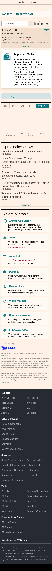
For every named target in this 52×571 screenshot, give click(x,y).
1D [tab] (5, 105)
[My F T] (48, 8)
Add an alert (17, 248)
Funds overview (18, 330)
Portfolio (14, 271)
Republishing (7, 475)
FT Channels (33, 470)
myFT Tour (32, 403)
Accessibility (33, 398)
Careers (31, 408)
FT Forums (6, 527)
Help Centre (7, 403)
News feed (32, 501)
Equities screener (19, 315)
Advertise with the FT (37, 460)
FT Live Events (8, 522)
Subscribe (20, 2)
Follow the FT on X (36, 465)
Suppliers (31, 413)
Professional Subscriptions (13, 470)
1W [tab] (14, 105)
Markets (6, 14)
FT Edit (4, 506)
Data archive (16, 286)
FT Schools (32, 475)
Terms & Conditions (11, 424)
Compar (42, 105)
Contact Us (6, 408)
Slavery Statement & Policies (13, 449)
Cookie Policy (8, 434)
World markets (17, 300)
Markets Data (25, 14)
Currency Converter (36, 511)
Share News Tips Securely (13, 460)
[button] (3, 8)
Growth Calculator (20, 220)
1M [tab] (22, 105)
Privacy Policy (8, 429)
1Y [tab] (30, 105)
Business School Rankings (39, 491)
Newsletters (32, 506)
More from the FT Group (14, 540)
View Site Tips (8, 398)
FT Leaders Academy (11, 532)
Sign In (33, 2)
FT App (4, 496)
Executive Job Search (12, 480)
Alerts (12, 237)
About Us (6, 413)
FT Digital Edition (9, 501)
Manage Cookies (9, 439)
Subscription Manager (37, 496)
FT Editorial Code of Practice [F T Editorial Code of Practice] (36, 559)
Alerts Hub (6, 511)
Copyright (6, 444)
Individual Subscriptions (13, 465)
